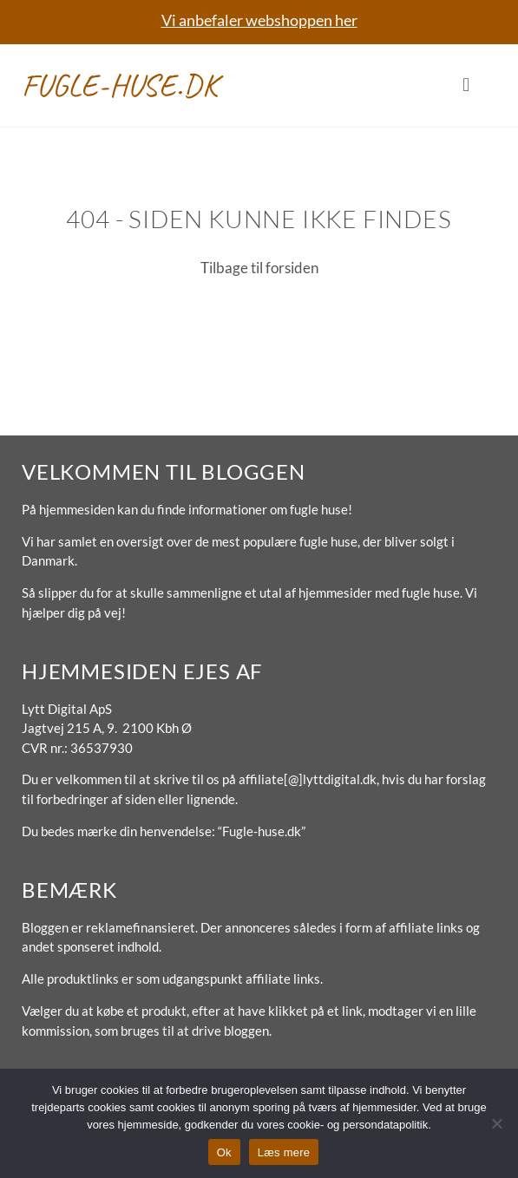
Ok (224, 1152)
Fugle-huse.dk (120, 85)
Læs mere (284, 1152)
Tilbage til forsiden (259, 268)
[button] (466, 85)
